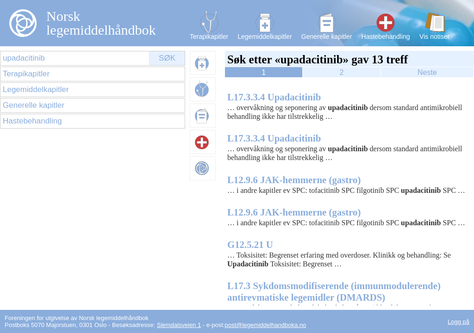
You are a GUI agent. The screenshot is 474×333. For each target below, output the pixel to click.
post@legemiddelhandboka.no (265, 324)
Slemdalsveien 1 (179, 324)
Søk (167, 58)
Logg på (458, 321)
